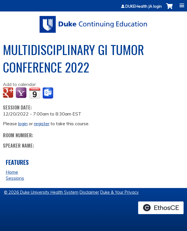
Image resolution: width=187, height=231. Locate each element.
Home (12, 172)
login (23, 123)
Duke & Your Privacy (119, 192)
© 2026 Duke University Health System (41, 192)
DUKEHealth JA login (143, 6)
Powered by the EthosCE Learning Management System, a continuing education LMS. (161, 208)
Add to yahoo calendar (22, 93)
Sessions (15, 178)
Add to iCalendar (35, 93)
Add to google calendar (9, 93)
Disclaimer (89, 192)
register (41, 123)
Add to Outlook (48, 93)
